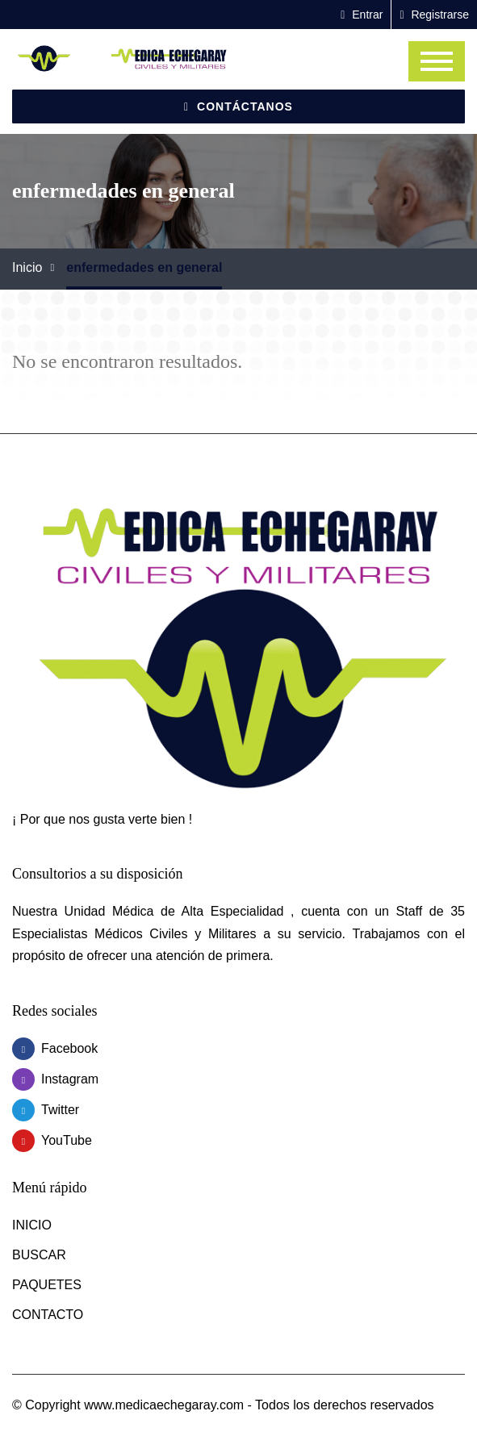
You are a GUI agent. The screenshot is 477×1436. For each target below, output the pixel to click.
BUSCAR (39, 1255)
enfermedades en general (144, 267)
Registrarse (434, 14)
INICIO (32, 1225)
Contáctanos (238, 106)
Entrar (362, 14)
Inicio (27, 267)
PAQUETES (47, 1285)
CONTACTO (47, 1314)
